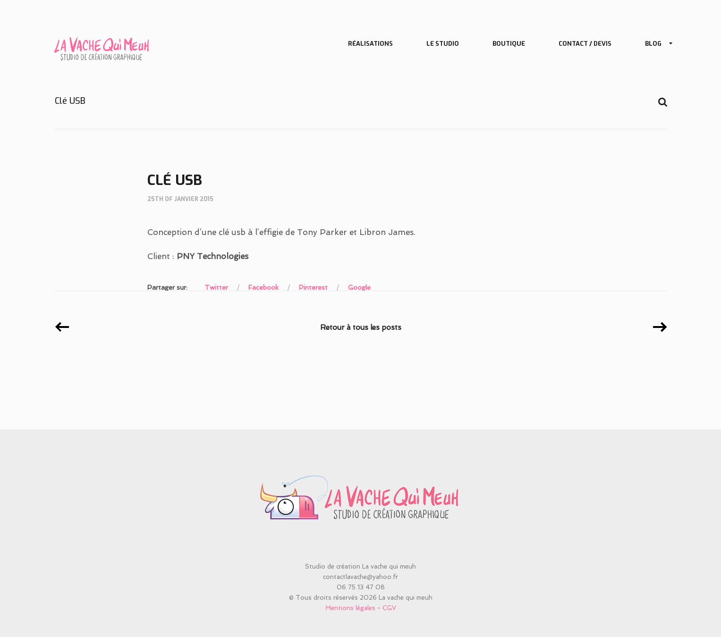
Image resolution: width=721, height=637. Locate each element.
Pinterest (313, 287)
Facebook (263, 287)
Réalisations (370, 44)
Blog (655, 44)
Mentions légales (350, 608)
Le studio (442, 44)
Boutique (508, 44)
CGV (389, 608)
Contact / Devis (585, 44)
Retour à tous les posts (360, 327)
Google (359, 287)
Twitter (216, 287)
